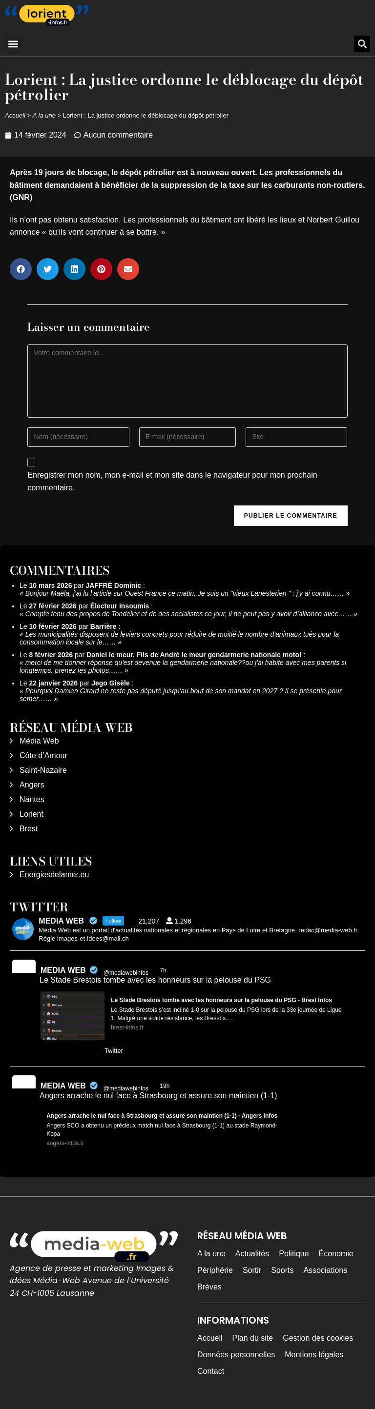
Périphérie (215, 1270)
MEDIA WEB (63, 970)
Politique (294, 1253)
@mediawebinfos (126, 972)
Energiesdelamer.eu (54, 874)
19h (165, 1086)
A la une (44, 115)
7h (164, 970)
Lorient (31, 814)
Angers (32, 785)
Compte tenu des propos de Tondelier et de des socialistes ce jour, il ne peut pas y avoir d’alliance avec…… (188, 614)
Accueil (15, 115)
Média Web (39, 741)
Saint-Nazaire (43, 770)
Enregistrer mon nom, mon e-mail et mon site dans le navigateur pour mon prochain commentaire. (172, 481)
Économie (336, 1253)
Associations (325, 1270)
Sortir (252, 1270)
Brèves (209, 1287)
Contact (210, 1371)
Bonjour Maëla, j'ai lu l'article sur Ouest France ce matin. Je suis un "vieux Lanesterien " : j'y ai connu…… (184, 593)
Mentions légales (314, 1354)
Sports (282, 1270)
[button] (13, 44)
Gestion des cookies (318, 1338)
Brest (29, 829)
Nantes (32, 799)
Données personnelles (236, 1354)
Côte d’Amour (43, 755)
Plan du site (252, 1338)
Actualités (252, 1253)
